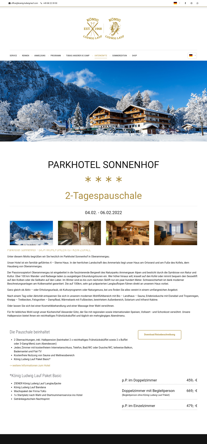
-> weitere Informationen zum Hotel (30, 364)
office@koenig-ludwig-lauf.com (23, 3)
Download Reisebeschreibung (159, 333)
